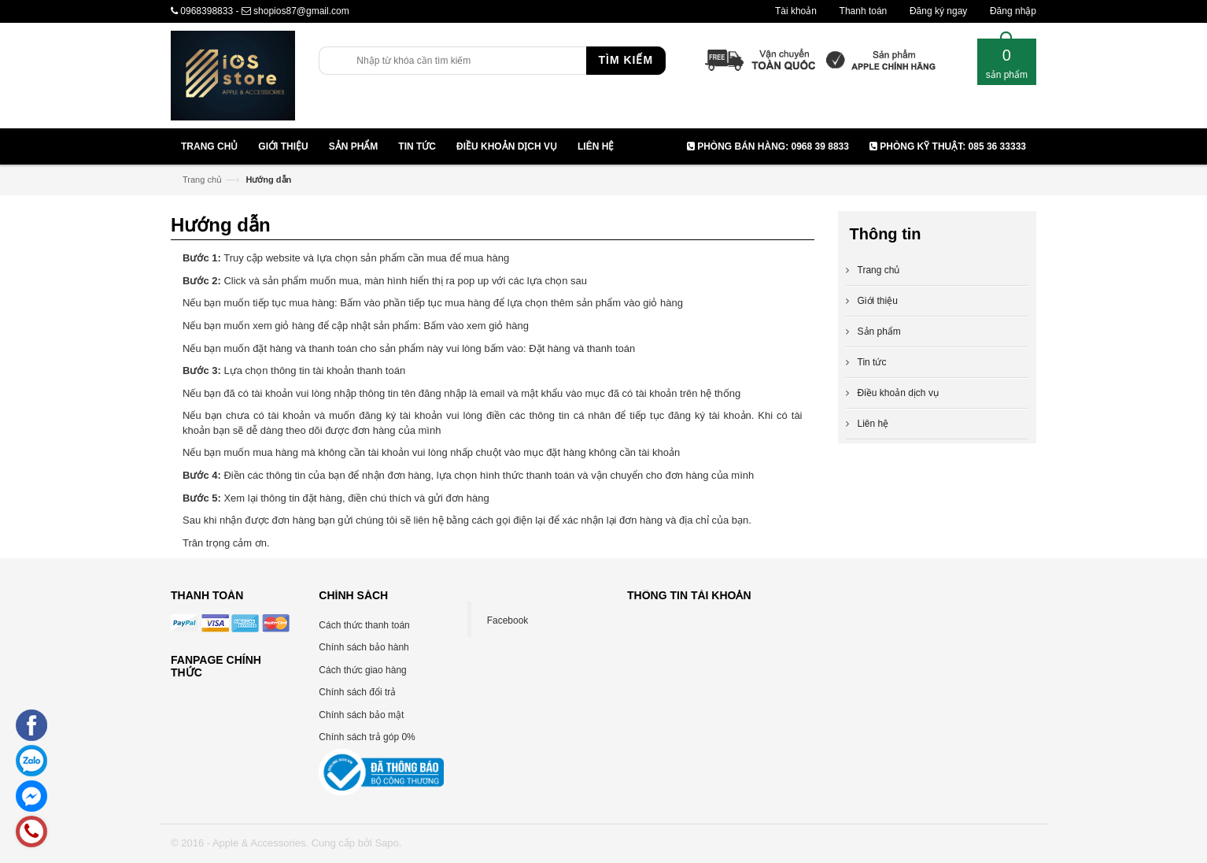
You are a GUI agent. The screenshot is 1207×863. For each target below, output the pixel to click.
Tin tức (872, 362)
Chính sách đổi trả (357, 692)
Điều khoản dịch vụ (898, 392)
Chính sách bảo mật (361, 714)
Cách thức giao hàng (362, 670)
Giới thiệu (878, 300)
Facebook (508, 620)
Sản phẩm (879, 331)
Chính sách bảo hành (363, 647)
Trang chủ (202, 179)
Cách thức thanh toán (364, 625)
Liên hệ (873, 423)
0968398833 (206, 11)
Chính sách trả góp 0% (367, 737)
